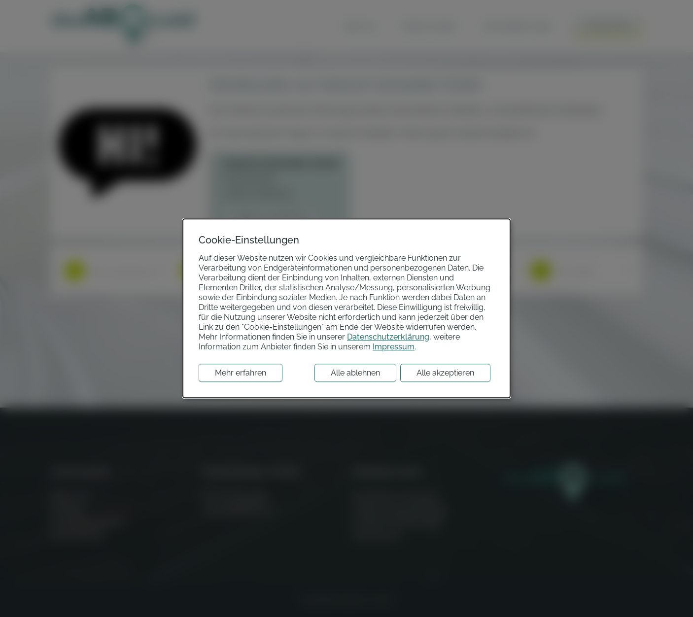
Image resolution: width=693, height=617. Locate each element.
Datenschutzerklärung (388, 337)
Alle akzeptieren (445, 373)
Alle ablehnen (355, 373)
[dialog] (346, 308)
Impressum (394, 347)
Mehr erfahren (240, 373)
